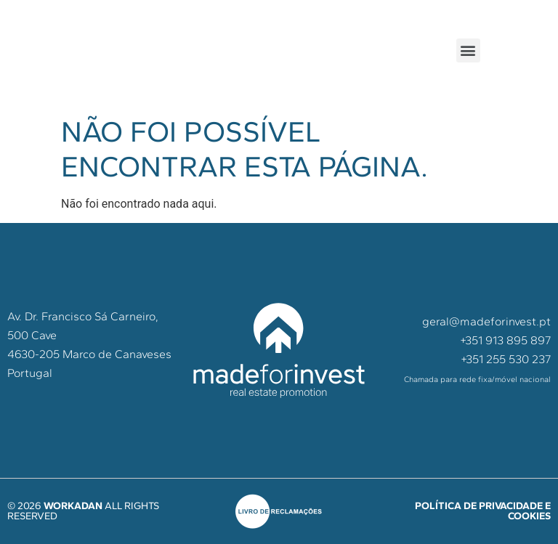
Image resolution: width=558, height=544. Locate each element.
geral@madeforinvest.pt (486, 321)
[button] (468, 50)
